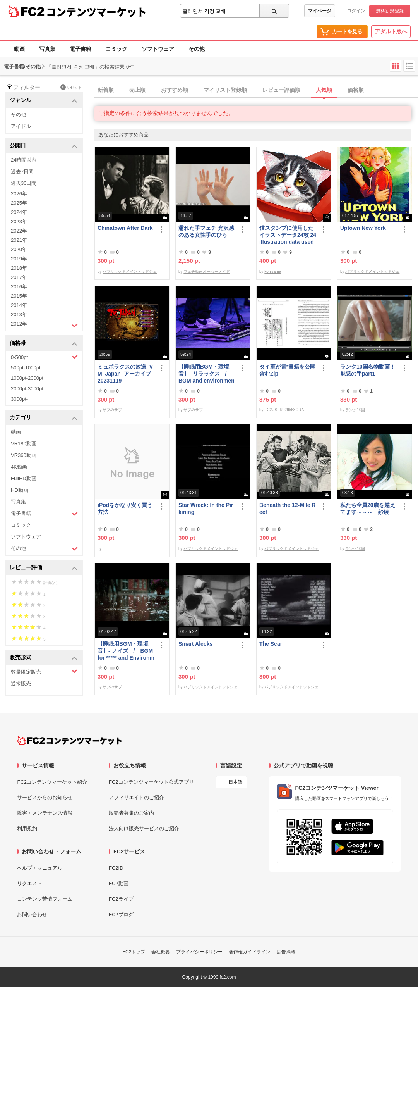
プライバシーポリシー (199, 952)
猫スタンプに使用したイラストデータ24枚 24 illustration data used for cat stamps (287, 235)
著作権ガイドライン (250, 952)
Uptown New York (363, 228)
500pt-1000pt (26, 368)
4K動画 (19, 467)
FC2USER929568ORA (284, 410)
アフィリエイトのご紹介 (136, 797)
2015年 (19, 296)
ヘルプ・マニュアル (39, 868)
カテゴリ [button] (43, 418)
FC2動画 (118, 883)
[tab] (256, 90)
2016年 (19, 287)
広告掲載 (286, 952)
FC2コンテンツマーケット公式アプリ (151, 782)
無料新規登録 (390, 11)
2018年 (19, 268)
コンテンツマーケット (96, 11)
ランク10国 (355, 410)
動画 (19, 49)
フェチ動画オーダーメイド (206, 271)
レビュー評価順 (281, 90)
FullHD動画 (23, 478)
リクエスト (29, 883)
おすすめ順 (174, 90)
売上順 (137, 90)
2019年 (19, 259)
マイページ (319, 11)
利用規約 (27, 828)
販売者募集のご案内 (131, 813)
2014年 (19, 305)
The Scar (270, 644)
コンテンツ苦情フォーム (44, 899)
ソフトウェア (158, 49)
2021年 (19, 240)
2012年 (44, 325)
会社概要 (160, 952)
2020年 (19, 249)
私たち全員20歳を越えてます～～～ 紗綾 (367, 508)
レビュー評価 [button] (43, 568)
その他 (196, 49)
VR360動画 (23, 455)
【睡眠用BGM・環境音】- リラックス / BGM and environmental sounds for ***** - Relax (206, 374)
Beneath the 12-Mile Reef (287, 508)
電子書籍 (80, 49)
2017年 (19, 277)
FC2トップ (134, 952)
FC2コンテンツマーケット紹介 (52, 782)
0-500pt (44, 357)
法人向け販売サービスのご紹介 (144, 828)
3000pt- (19, 399)
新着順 (106, 90)
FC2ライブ (121, 899)
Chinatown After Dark (125, 228)
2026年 (19, 193)
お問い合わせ (32, 914)
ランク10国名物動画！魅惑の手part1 (367, 370)
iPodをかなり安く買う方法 (125, 508)
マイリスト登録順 (225, 90)
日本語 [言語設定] (235, 782)
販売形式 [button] (43, 658)
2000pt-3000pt (27, 388)
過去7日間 (22, 171)
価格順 (356, 90)
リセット (71, 87)
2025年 (19, 203)
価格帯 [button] (43, 343)
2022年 (19, 231)
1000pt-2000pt (27, 378)
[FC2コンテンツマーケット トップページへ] (69, 740)
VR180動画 (23, 443)
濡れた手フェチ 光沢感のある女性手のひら (206, 231)
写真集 (47, 49)
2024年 (19, 212)
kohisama (272, 271)
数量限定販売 (44, 671)
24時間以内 (23, 160)
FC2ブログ (121, 914)
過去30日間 (23, 183)
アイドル (21, 126)
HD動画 (19, 490)
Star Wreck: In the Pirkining (205, 508)
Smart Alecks (195, 644)
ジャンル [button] (43, 100)
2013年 (19, 314)
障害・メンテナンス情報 (44, 813)
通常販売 (21, 683)
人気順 (324, 90)
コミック (116, 49)
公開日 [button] (43, 146)
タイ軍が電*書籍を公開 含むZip (287, 370)
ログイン (356, 11)
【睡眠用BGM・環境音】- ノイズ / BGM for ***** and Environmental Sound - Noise (126, 651)
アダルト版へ (391, 31)
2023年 (19, 221)
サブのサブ (112, 410)
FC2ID (116, 868)
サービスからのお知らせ (44, 797)
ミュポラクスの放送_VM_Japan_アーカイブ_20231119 (126, 374)
